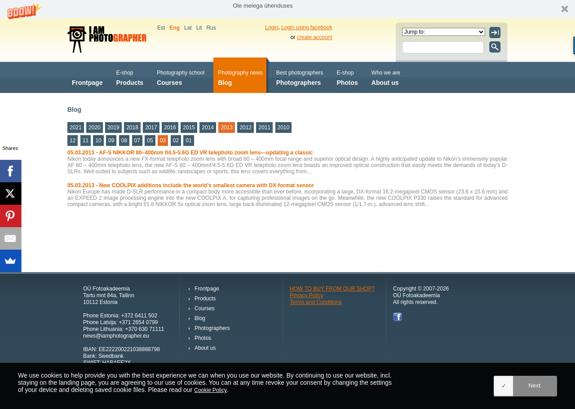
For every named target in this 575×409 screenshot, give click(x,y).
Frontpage (87, 77)
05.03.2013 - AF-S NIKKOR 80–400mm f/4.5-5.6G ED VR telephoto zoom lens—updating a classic (190, 153)
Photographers (299, 77)
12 (72, 140)
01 (188, 140)
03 (163, 140)
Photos (347, 77)
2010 (284, 127)
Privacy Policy (306, 295)
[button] (287, 9)
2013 (227, 127)
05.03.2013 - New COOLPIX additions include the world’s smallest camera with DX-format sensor (190, 185)
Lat (188, 28)
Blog (240, 77)
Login (271, 27)
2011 (264, 127)
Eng (174, 28)
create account (314, 37)
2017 (151, 127)
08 (124, 140)
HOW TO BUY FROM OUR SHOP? (332, 289)
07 (137, 140)
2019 (113, 127)
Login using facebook (306, 27)
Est (161, 28)
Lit (199, 28)
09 (111, 140)
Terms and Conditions (316, 302)
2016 (170, 127)
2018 (132, 127)
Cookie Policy (210, 390)
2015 (189, 127)
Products (129, 77)
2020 (94, 127)
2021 (76, 127)
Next (534, 385)
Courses (180, 77)
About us (386, 77)
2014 (208, 127)
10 (98, 140)
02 (176, 140)
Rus (211, 28)
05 (150, 140)
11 (85, 140)
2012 (245, 127)
